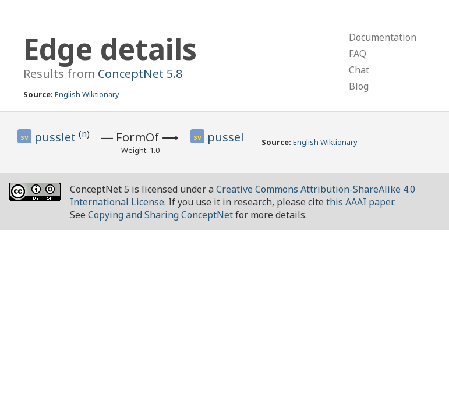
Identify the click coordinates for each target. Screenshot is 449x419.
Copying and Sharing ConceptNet (160, 214)
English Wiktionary (87, 94)
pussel (225, 137)
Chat (359, 69)
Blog (359, 86)
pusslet (56, 137)
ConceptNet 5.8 (140, 73)
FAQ (357, 53)
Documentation (382, 37)
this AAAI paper (359, 202)
